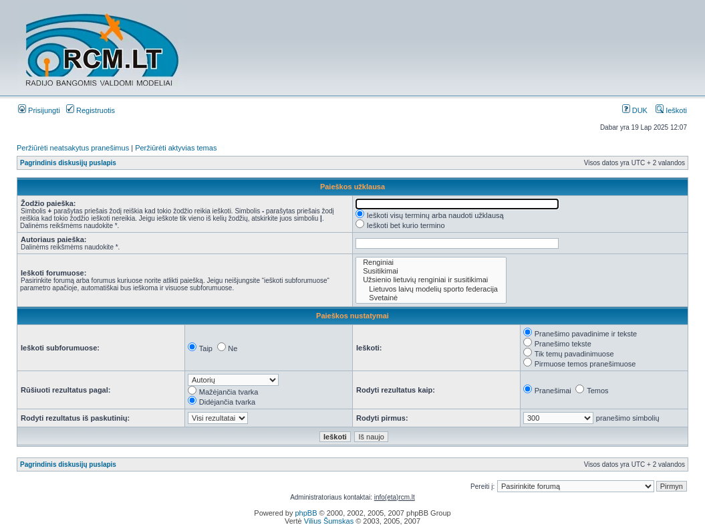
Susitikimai (431, 271)
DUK (635, 110)
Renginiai (431, 262)
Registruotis (90, 110)
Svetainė (431, 298)
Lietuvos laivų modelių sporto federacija (431, 289)
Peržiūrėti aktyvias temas (176, 148)
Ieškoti (671, 110)
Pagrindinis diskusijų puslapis (68, 163)
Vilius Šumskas (329, 521)
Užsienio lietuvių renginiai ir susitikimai (431, 280)
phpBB (306, 513)
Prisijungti (39, 110)
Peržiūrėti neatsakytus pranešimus (73, 148)
